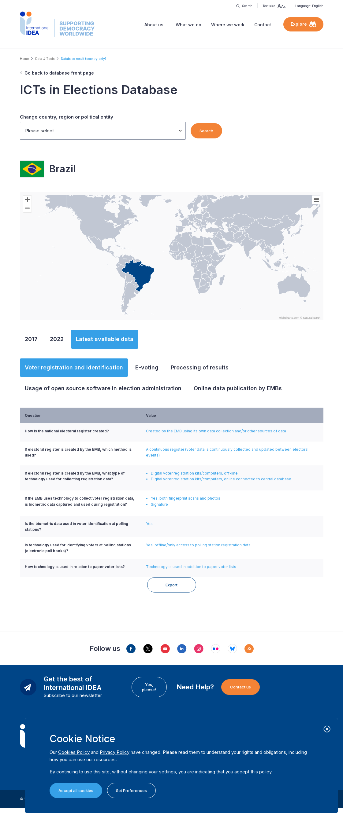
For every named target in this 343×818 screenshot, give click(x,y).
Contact (262, 24)
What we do (188, 24)
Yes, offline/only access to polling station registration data (198, 545)
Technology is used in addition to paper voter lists (191, 566)
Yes (149, 523)
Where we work (227, 24)
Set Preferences (131, 790)
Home (24, 59)
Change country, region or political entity (66, 117)
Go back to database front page (59, 72)
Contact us (240, 696)
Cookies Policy (74, 752)
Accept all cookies (75, 790)
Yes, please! (149, 696)
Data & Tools (44, 59)
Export (171, 594)
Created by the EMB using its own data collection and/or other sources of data (216, 431)
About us (153, 24)
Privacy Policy (114, 752)
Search (206, 130)
